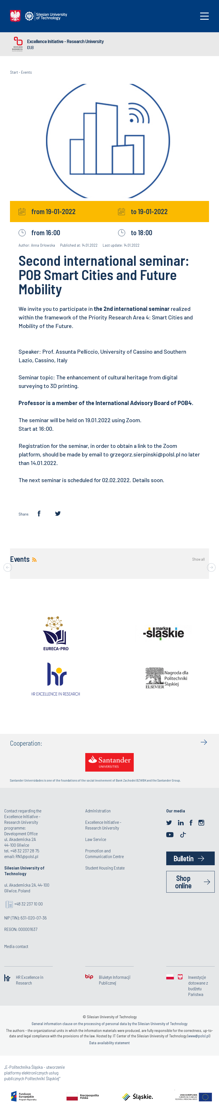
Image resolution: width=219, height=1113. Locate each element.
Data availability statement (109, 1042)
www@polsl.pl (198, 1036)
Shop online (183, 882)
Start (14, 72)
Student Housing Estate (105, 867)
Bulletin (183, 858)
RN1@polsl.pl (27, 856)
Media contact (16, 946)
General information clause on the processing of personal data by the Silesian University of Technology (109, 1023)
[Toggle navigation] (204, 16)
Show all (198, 559)
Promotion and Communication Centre (104, 853)
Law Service (95, 839)
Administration (98, 810)
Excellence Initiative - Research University (65, 41)
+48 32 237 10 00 (28, 903)
